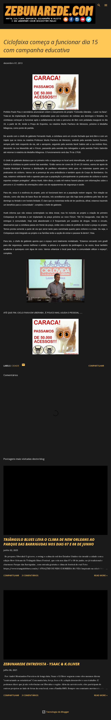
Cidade (15, 365)
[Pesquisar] (99, 5)
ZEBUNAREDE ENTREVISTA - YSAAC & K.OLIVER (41, 664)
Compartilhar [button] (96, 365)
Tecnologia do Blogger (55, 711)
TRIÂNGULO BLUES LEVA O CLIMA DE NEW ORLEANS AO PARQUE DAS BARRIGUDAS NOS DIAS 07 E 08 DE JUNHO (49, 541)
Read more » (101, 575)
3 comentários (30, 575)
